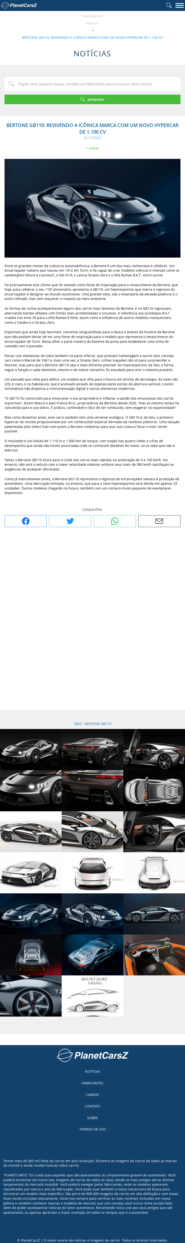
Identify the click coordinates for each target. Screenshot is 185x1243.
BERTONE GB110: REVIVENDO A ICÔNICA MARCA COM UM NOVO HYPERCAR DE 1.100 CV (92, 37)
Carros (92, 1094)
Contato (92, 1106)
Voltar (94, 148)
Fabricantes (92, 1083)
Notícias (92, 23)
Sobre (92, 1118)
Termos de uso (92, 1129)
